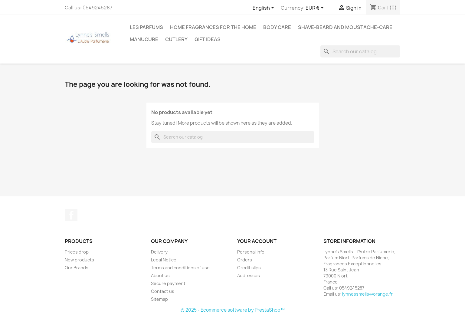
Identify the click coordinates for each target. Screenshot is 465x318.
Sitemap (159, 299)
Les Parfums (146, 27)
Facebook (71, 215)
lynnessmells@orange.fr (367, 294)
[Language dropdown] (264, 8)
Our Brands (76, 267)
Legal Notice (163, 260)
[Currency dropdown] (316, 8)
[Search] (360, 51)
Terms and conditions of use (180, 267)
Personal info (250, 252)
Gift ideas (208, 39)
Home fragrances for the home (213, 27)
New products (79, 260)
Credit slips (249, 267)
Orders (244, 260)
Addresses (248, 275)
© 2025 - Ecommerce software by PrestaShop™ (233, 310)
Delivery (159, 252)
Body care (277, 27)
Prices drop (77, 252)
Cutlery (176, 39)
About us (160, 275)
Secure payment (168, 283)
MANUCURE (144, 39)
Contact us (162, 291)
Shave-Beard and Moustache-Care (345, 27)
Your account (257, 241)
